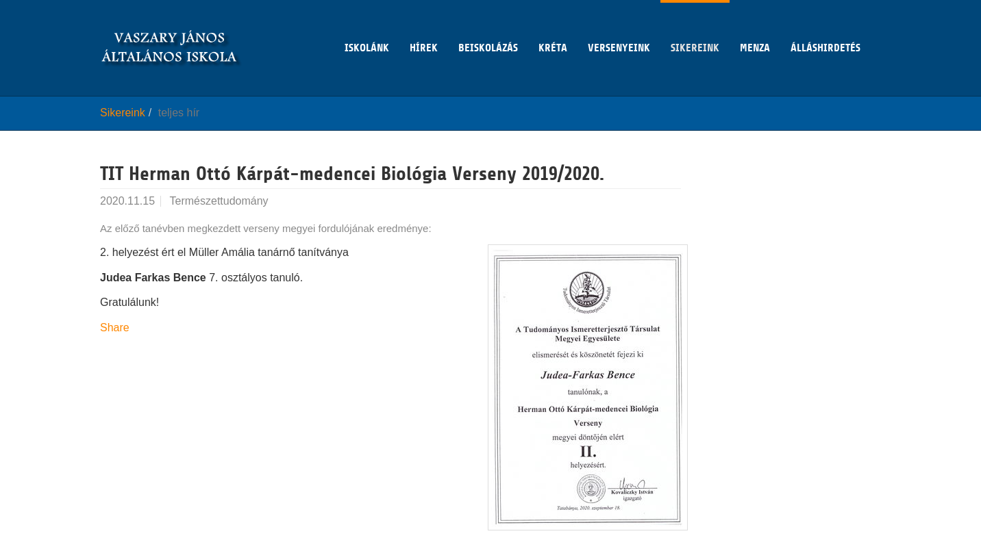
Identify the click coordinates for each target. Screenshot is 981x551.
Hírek (423, 27)
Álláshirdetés (825, 27)
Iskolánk (366, 27)
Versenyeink (619, 27)
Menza (755, 27)
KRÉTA (553, 27)
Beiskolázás (488, 27)
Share (114, 327)
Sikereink (695, 27)
